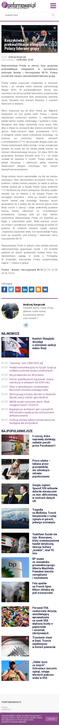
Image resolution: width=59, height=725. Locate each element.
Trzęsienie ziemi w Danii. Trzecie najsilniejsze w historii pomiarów (43, 642)
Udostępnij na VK (45, 289)
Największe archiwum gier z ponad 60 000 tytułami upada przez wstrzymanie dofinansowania (31, 412)
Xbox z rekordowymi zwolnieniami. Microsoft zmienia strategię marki (29, 388)
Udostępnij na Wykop (31, 289)
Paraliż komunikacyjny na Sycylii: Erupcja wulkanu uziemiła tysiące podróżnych (32, 369)
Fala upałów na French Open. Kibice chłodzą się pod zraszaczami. (43, 588)
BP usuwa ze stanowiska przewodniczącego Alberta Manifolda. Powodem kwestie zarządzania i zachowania (43, 568)
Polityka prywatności (6, 708)
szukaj (53, 15)
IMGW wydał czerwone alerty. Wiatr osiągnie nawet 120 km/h (29, 403)
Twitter (26, 325)
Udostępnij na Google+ (18, 289)
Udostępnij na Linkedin (25, 289)
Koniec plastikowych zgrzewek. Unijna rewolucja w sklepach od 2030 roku (31, 381)
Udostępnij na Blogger (38, 289)
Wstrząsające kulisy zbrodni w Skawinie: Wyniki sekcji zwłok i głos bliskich (32, 396)
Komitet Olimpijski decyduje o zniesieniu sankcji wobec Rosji (44, 343)
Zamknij (51, 719)
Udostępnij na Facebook (4, 289)
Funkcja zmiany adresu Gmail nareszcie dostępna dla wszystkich (32, 421)
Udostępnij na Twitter (11, 289)
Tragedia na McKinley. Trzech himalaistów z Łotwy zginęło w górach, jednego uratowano (44, 516)
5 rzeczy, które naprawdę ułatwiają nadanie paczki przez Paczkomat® (44, 441)
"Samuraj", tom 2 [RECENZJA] (26, 363)
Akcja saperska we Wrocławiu (26, 374)
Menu (53, 6)
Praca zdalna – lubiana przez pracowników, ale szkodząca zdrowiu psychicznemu (41, 468)
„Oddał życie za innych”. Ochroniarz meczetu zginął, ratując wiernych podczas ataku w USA (44, 669)
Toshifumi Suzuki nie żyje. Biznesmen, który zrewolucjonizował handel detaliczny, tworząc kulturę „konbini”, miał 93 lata (45, 544)
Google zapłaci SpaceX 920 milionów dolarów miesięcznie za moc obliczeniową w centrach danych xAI (45, 493)
